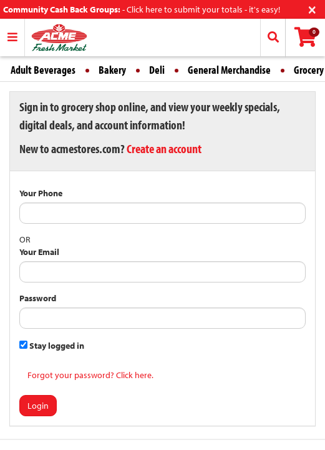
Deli (157, 69)
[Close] (312, 8)
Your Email (39, 252)
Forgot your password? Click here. (90, 375)
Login (38, 405)
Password (37, 298)
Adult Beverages (43, 69)
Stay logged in (51, 345)
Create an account (164, 148)
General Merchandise (229, 69)
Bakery (112, 69)
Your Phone (40, 193)
